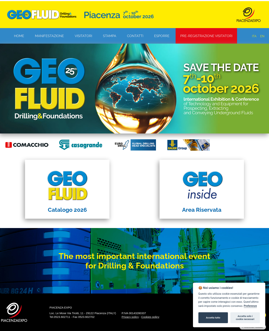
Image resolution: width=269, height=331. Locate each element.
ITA (254, 36)
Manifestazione (49, 36)
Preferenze (250, 306)
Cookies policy (150, 316)
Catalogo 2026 (67, 210)
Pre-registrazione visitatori (206, 36)
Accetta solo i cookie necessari (245, 318)
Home (19, 36)
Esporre (161, 36)
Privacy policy (130, 316)
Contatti (135, 36)
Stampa (109, 36)
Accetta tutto (213, 317)
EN (262, 36)
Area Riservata (201, 210)
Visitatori (83, 36)
